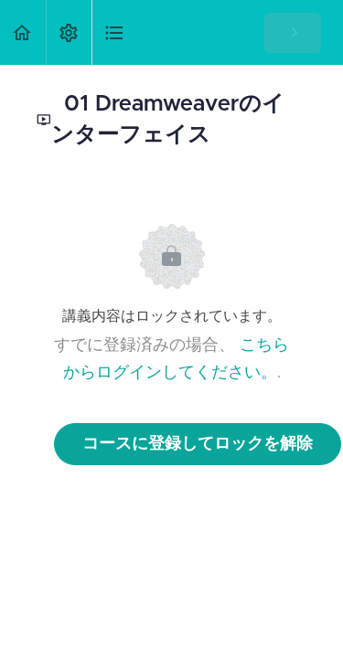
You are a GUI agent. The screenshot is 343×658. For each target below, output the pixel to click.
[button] (23, 32)
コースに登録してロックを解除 (197, 444)
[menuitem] (68, 32)
